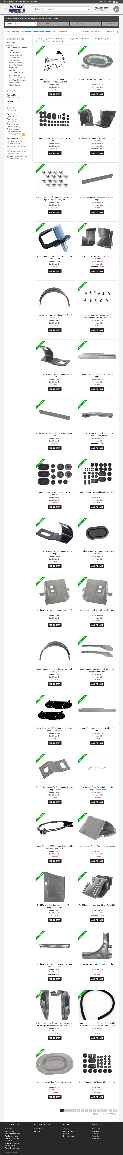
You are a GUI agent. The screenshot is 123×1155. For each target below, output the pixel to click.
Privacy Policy (10, 1145)
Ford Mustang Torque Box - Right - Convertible (97, 905)
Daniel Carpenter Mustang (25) (17, 147)
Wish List (95, 1134)
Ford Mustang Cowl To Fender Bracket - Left (54, 610)
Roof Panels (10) (14, 75)
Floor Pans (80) (14, 57)
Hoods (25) (13, 67)
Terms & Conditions (12, 1148)
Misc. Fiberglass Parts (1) (17, 80)
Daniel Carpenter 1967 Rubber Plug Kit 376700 (97, 1082)
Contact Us (20, 2)
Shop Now (110, 24)
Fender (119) (13, 50)
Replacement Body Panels (43, 32)
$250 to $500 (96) (13, 129)
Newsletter (96, 1136)
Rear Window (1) (14, 82)
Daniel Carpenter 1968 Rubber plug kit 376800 (97, 492)
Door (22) (12, 70)
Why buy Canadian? (12, 1138)
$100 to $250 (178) (13, 127)
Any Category (11, 43)
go (23, 135)
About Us (8, 1141)
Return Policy (9, 1131)
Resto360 (8, 1129)
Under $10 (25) (12, 117)
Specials (66, 1134)
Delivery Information (12, 1143)
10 (99, 1110)
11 (104, 1110)
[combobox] (21, 24)
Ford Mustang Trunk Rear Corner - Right (97, 964)
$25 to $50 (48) (12, 122)
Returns (37, 1131)
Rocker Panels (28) (15, 65)
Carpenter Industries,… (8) (17, 156)
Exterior (27, 32)
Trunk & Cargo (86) (15, 55)
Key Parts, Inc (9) (13, 154)
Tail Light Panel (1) (15, 85)
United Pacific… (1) (14, 159)
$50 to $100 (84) (12, 124)
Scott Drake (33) (13, 144)
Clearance (11, 104)
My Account (96, 1129)
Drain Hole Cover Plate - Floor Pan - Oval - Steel (97, 79)
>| (115, 1110)
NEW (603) (11, 110)
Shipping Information (12, 1134)
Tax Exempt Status (11, 1136)
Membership (96, 1138)
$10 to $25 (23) (12, 119)
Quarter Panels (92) (15, 52)
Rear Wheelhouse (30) (16, 63)
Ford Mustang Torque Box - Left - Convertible (97, 846)
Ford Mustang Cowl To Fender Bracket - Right (97, 610)
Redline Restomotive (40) (16, 141)
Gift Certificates (68, 1131)
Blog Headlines (68, 1136)
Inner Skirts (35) (14, 60)
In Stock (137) (13, 97)
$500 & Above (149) (14, 132)
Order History (96, 1131)
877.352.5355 (9, 2)
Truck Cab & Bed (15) (16, 72)
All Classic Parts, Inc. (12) (16, 151)
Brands (65, 1129)
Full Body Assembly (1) (17, 77)
